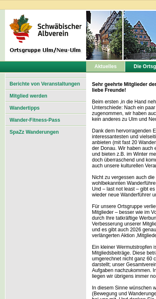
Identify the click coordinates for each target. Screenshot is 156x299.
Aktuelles (105, 66)
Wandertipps (25, 108)
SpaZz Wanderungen (34, 132)
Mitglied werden (28, 96)
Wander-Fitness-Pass (35, 120)
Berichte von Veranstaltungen (45, 84)
